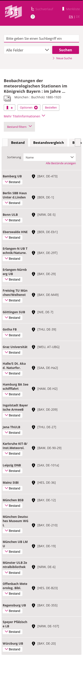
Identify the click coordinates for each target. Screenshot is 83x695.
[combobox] (27, 50)
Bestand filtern (19, 127)
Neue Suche (62, 58)
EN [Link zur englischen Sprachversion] (71, 16)
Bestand (18, 142)
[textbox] (41, 39)
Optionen (29, 107)
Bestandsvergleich (48, 142)
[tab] (18, 143)
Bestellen (51, 107)
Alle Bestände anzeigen (61, 163)
